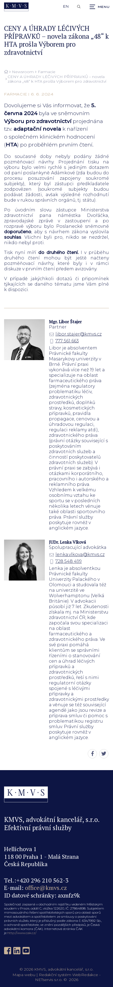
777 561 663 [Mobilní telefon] (64, 340)
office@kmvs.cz (46, 888)
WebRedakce (85, 974)
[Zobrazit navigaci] (99, 7)
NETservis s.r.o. (48, 979)
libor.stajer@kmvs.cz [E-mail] (75, 334)
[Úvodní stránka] (16, 6)
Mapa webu (23, 974)
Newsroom (23, 72)
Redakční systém (55, 974)
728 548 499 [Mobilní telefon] (65, 561)
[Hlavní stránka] (6, 72)
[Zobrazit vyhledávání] (78, 7)
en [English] (66, 6)
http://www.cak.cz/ (21, 933)
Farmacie (46, 72)
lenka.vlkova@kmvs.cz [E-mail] (77, 554)
